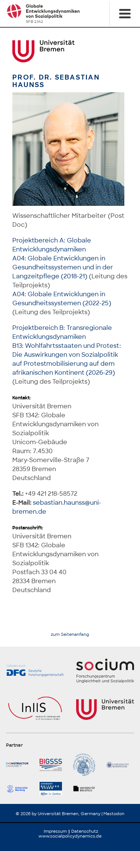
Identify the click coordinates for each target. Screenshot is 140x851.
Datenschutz (84, 831)
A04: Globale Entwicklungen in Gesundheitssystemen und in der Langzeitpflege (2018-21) (62, 267)
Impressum (55, 831)
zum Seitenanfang (70, 634)
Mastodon (113, 813)
